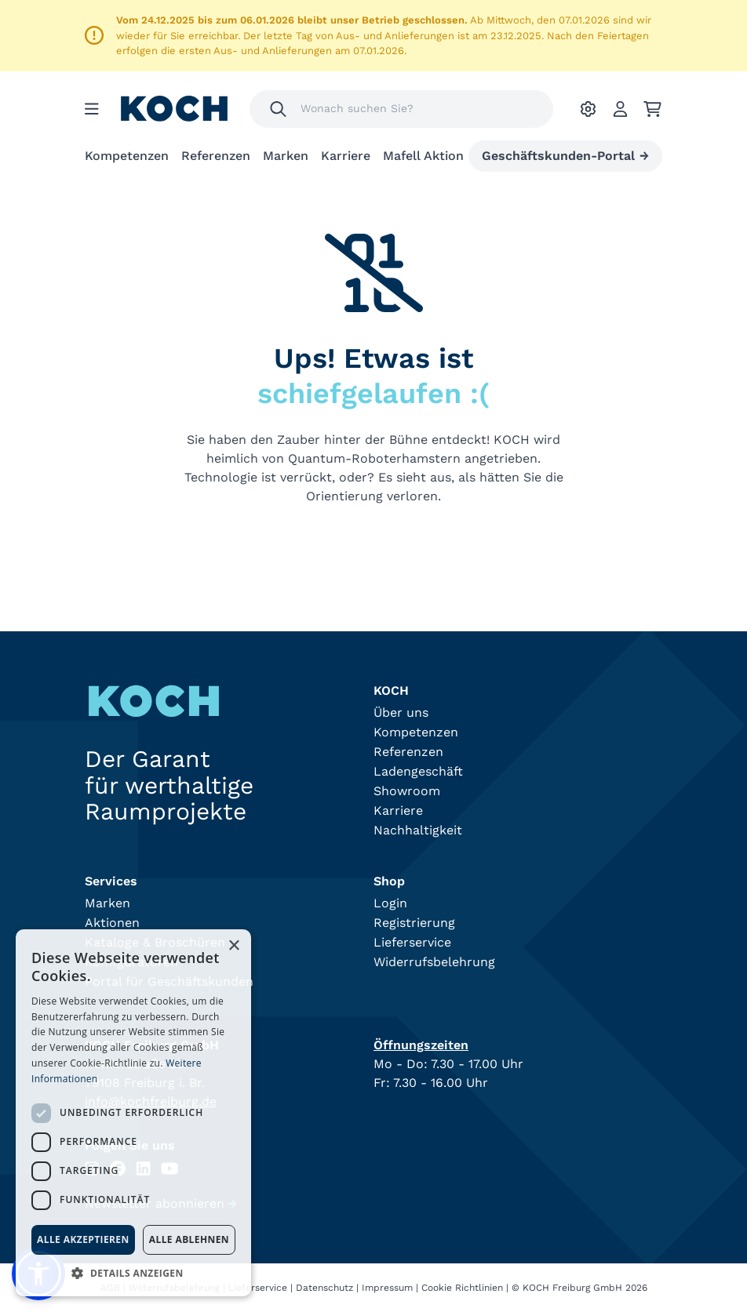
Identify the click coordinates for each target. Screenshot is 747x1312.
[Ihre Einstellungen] (588, 109)
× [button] (233, 946)
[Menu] (91, 109)
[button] (133, 1273)
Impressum (387, 1287)
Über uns (401, 712)
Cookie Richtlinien (462, 1287)
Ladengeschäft (418, 771)
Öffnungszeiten (421, 1045)
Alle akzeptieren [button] (83, 1239)
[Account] (620, 109)
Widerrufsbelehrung (434, 961)
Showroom (407, 790)
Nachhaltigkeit (418, 830)
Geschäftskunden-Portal (565, 156)
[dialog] (133, 1112)
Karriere (345, 155)
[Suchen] (278, 109)
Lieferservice (412, 942)
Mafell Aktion (423, 155)
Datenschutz (324, 1287)
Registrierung (414, 922)
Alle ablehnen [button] (189, 1239)
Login (390, 903)
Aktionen (112, 922)
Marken (285, 155)
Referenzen (215, 155)
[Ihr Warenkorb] (652, 109)
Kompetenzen (127, 155)
